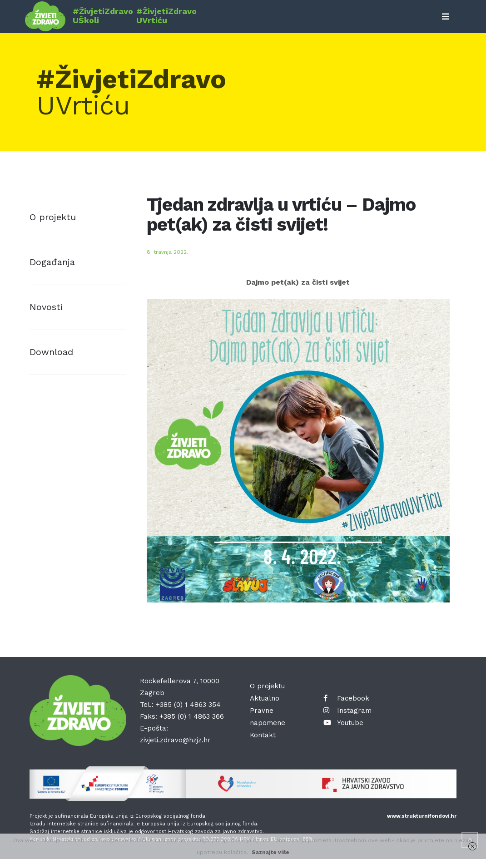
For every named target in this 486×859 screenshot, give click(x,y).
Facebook (346, 698)
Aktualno (264, 698)
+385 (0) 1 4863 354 (188, 705)
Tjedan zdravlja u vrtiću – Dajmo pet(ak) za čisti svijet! (281, 214)
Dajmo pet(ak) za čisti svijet (298, 282)
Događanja (52, 262)
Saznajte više (270, 852)
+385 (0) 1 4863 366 (191, 716)
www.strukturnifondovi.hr (421, 816)
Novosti (46, 306)
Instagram (347, 710)
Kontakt (263, 735)
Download (51, 351)
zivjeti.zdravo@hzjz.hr (175, 740)
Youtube (343, 723)
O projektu (53, 217)
